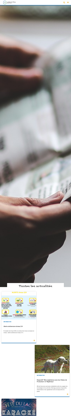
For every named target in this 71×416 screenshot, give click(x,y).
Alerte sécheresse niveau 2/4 (13, 325)
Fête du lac (7, 378)
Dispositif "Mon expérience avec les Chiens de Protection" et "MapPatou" (52, 326)
